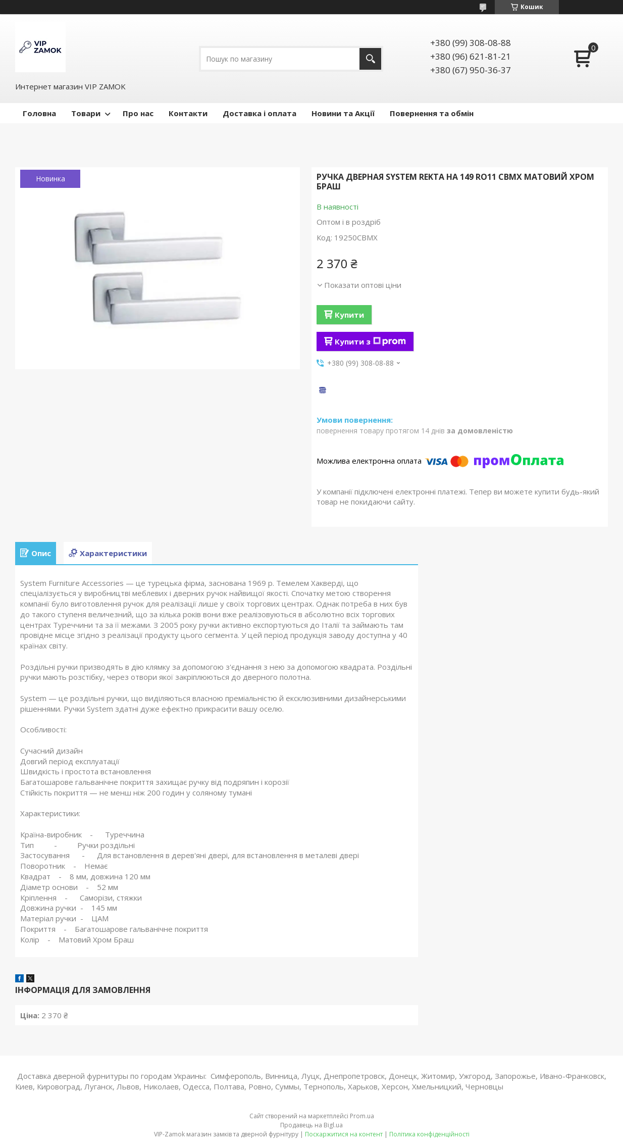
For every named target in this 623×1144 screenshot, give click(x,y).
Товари (85, 113)
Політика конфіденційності (429, 1134)
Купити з (370, 341)
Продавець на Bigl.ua (311, 1125)
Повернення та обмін (432, 113)
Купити (349, 315)
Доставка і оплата (259, 113)
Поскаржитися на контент (344, 1134)
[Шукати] (370, 59)
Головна (39, 113)
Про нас (138, 113)
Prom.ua (362, 1116)
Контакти (188, 113)
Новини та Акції (343, 113)
